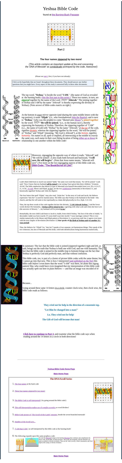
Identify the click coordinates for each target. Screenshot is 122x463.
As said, (30, 189)
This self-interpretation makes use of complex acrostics (35, 407)
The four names (20, 384)
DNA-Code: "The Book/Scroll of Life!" (52, 165)
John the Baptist (79, 117)
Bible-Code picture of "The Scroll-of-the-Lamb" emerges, (36, 415)
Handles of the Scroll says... (25, 422)
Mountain (67, 438)
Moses (78, 120)
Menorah (48, 438)
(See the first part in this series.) (56, 97)
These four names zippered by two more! (30, 391)
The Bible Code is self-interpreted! (28, 400)
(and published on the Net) (81, 261)
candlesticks (67, 189)
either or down (87, 138)
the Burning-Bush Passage (65, 15)
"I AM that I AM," (21, 429)
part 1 (46, 76)
